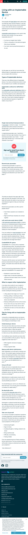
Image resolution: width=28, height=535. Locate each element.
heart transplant (17, 232)
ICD (17, 125)
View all (3, 507)
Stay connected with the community (11, 454)
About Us (3, 510)
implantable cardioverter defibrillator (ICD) (13, 90)
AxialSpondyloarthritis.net (7, 498)
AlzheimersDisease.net (7, 492)
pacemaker (5, 125)
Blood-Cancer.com (5, 502)
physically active (14, 392)
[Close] (26, 519)
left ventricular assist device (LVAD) (11, 222)
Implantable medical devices (9, 33)
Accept (22, 532)
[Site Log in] (20, 1)
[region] (14, 526)
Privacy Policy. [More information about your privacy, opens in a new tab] (13, 530)
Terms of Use (12, 158)
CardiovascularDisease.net (7, 504)
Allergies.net (4, 490)
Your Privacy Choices (6, 515)
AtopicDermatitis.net (6, 496)
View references (6, 448)
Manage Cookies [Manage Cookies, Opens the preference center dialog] (5, 532)
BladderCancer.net (5, 500)
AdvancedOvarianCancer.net (8, 488)
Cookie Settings (5, 516)
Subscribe (25, 1)
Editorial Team (8, 14)
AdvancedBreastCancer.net (8, 487)
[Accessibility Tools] (17, 1)
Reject (15, 532)
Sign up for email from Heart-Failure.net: (14, 151)
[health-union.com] (7, 471)
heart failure (14, 21)
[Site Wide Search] (7, 1)
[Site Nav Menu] (4, 1)
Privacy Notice (5, 158)
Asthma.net (4, 494)
